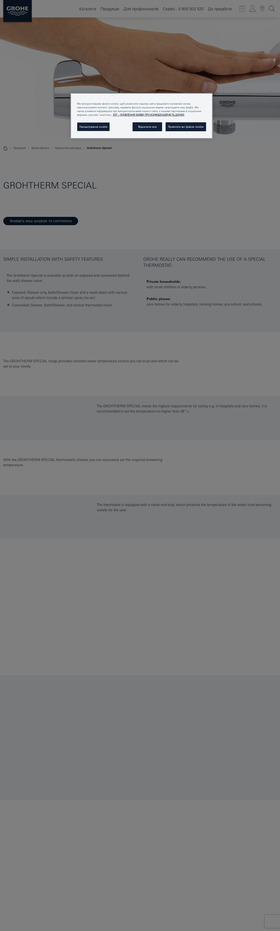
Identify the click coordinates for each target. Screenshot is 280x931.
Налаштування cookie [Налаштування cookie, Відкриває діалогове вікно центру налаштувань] (93, 126)
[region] (141, 116)
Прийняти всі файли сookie (186, 126)
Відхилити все (147, 126)
